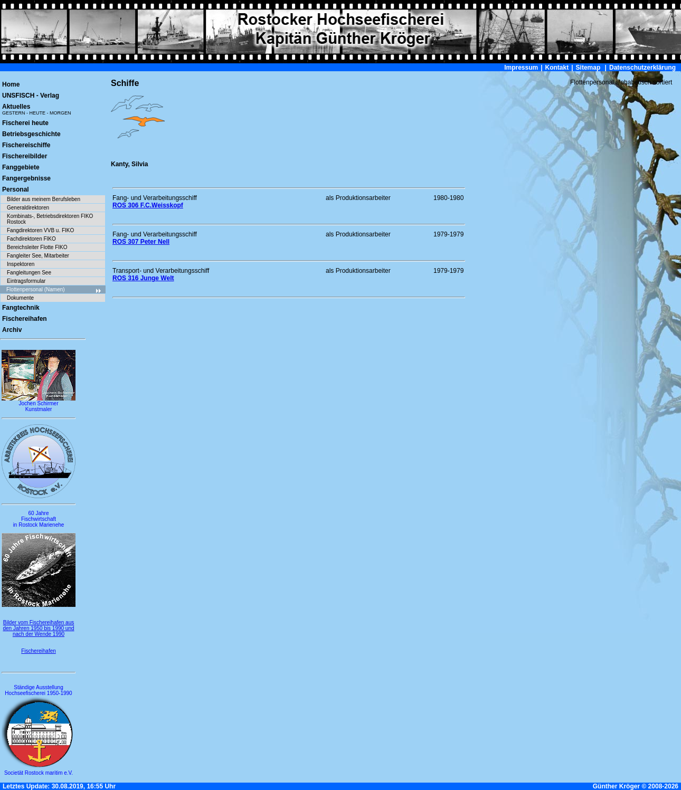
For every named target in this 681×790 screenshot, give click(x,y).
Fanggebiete (21, 167)
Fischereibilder (24, 156)
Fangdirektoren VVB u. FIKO (40, 230)
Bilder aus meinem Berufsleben (43, 199)
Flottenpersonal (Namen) (53, 290)
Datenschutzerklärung (642, 67)
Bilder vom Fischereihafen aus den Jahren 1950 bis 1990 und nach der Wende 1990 (38, 628)
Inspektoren (20, 264)
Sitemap (588, 67)
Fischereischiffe (26, 145)
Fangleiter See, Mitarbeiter (38, 256)
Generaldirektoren (28, 208)
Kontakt (557, 67)
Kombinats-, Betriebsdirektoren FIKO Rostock (50, 219)
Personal (15, 189)
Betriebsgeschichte (31, 134)
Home (11, 84)
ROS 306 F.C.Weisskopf (147, 205)
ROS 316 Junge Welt (143, 278)
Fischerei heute (25, 123)
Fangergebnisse (26, 178)
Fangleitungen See (29, 272)
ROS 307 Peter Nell (140, 241)
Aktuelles (36, 109)
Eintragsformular (26, 281)
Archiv (12, 330)
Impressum (521, 67)
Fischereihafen (24, 318)
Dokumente (20, 298)
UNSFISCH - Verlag (30, 95)
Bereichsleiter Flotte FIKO (37, 247)
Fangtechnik (21, 307)
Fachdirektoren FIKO (31, 239)
